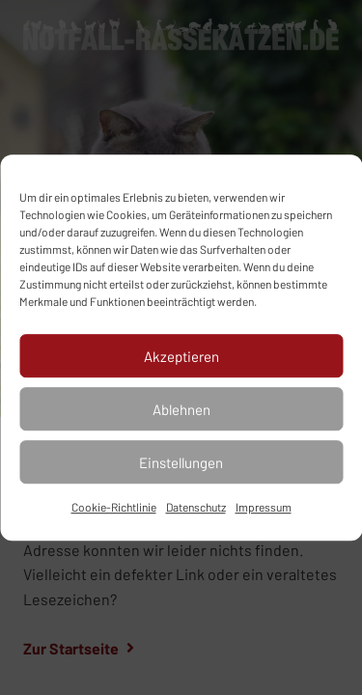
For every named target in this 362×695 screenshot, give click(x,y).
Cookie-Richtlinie (113, 507)
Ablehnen (181, 409)
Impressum (264, 507)
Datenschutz (196, 507)
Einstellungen (181, 462)
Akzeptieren (181, 356)
